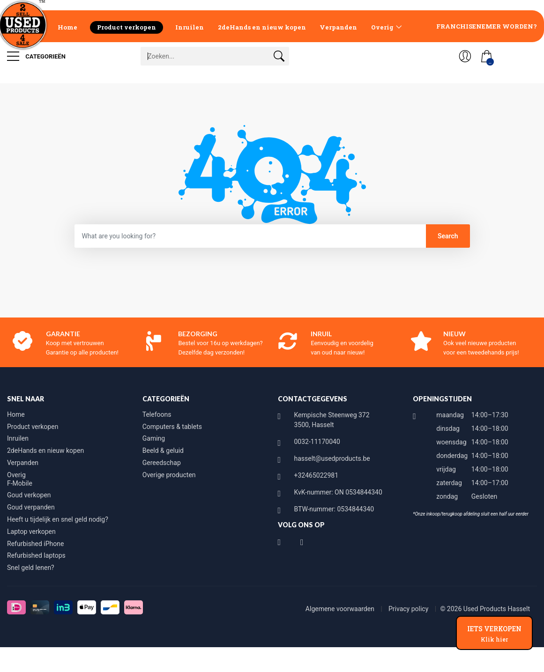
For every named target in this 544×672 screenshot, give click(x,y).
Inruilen (189, 27)
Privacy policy (409, 609)
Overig (382, 27)
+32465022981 (316, 475)
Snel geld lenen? (30, 567)
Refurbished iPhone (35, 543)
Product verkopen (126, 27)
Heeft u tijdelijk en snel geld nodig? (57, 519)
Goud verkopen (29, 495)
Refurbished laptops (36, 555)
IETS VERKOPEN (494, 633)
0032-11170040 (317, 441)
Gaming (153, 438)
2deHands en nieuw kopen (262, 27)
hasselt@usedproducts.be (332, 458)
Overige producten (169, 475)
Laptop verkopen (31, 531)
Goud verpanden (31, 507)
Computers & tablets (172, 426)
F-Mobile (19, 483)
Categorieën (36, 56)
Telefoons (156, 414)
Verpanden (338, 27)
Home (67, 27)
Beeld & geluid (163, 450)
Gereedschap (161, 462)
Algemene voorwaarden (341, 609)
